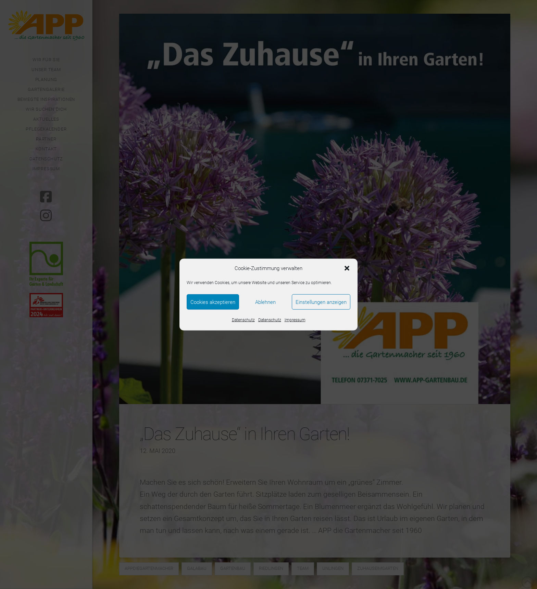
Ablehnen (265, 302)
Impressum (295, 320)
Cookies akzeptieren (212, 302)
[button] (347, 268)
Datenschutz (243, 320)
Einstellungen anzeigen (321, 302)
